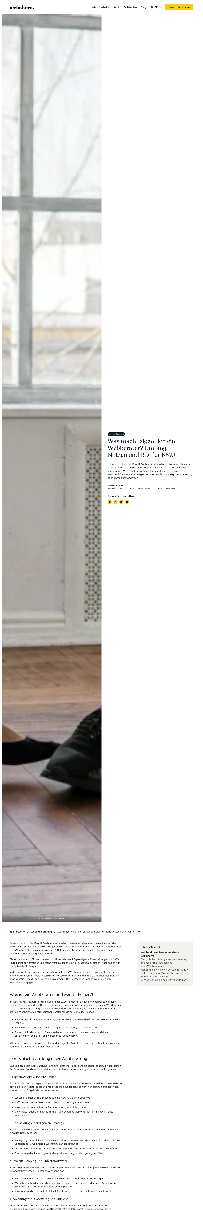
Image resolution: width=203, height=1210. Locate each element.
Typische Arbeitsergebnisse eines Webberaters (156, 964)
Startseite (17, 931)
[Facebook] (110, 502)
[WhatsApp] (127, 502)
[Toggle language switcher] (160, 7)
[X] (115, 502)
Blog (143, 7)
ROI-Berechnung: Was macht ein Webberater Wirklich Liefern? (159, 975)
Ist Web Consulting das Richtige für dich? (164, 979)
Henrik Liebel (117, 485)
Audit (116, 7)
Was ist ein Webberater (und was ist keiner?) (160, 954)
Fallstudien (130, 7)
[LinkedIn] (121, 502)
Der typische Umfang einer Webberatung (164, 959)
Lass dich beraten (179, 7)
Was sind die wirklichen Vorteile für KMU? (164, 969)
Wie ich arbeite (100, 7)
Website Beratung (41, 931)
